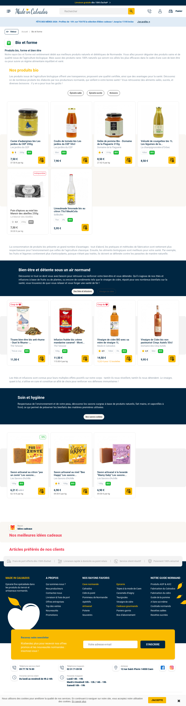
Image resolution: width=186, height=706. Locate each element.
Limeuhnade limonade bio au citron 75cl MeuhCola (69, 210)
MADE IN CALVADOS (18, 577)
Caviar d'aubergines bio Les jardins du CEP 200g (25, 143)
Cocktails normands (161, 606)
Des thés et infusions (83, 291)
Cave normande (90, 584)
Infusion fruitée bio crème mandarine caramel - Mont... (69, 341)
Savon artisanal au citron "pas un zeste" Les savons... (26, 474)
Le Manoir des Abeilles (21, 216)
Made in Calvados (106, 346)
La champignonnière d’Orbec (155, 147)
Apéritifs (86, 601)
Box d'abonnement (125, 615)
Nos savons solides (93, 417)
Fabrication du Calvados (163, 588)
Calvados (87, 588)
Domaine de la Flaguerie (109, 147)
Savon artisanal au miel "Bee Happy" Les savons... (69, 474)
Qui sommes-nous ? (56, 584)
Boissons (114, 93)
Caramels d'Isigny (125, 593)
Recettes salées (158, 610)
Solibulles (58, 214)
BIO (29, 152)
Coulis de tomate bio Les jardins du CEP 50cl (67, 143)
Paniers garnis (123, 610)
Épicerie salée (76, 93)
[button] (11, 31)
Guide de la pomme (160, 597)
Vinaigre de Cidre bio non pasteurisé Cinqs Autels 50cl (156, 341)
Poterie (86, 610)
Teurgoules (122, 597)
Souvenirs (87, 615)
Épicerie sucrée (95, 93)
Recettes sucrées (159, 615)
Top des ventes (53, 606)
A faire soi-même (159, 601)
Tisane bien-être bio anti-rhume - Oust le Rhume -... (27, 341)
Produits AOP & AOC (161, 584)
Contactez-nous (54, 593)
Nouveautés (52, 610)
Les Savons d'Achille (20, 478)
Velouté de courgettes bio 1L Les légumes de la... (157, 143)
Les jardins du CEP (19, 147)
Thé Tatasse (16, 346)
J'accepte (157, 700)
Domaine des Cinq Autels (153, 346)
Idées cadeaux (24, 528)
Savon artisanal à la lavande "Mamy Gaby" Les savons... (112, 474)
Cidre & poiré (88, 593)
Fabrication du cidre (161, 593)
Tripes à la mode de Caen (128, 588)
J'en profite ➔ (143, 21)
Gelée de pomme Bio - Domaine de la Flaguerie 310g (114, 143)
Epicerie (120, 584)
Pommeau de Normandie (95, 597)
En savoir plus (79, 701)
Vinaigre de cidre (106, 291)
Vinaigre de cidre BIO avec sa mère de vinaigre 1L (113, 341)
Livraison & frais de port (58, 597)
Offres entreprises (55, 601)
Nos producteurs (54, 588)
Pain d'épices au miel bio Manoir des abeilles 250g (24, 212)
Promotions (52, 615)
